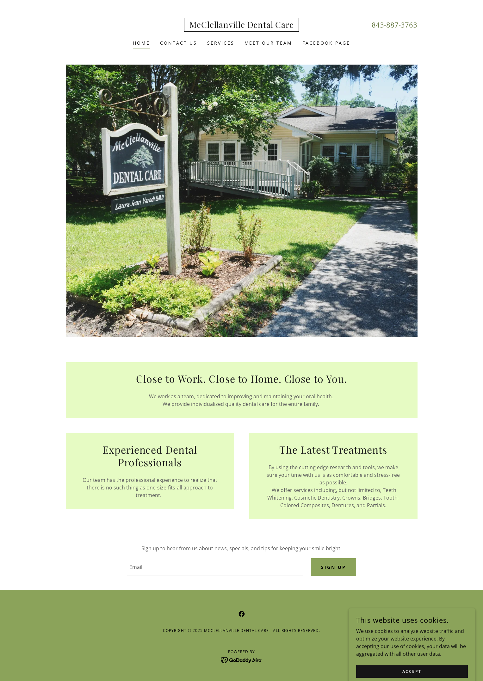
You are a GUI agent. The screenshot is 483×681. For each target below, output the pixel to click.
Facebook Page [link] (326, 43)
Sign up (333, 567)
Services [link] (220, 43)
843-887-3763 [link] (394, 24)
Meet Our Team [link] (269, 43)
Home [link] (141, 43)
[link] (241, 25)
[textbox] (215, 567)
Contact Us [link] (178, 43)
